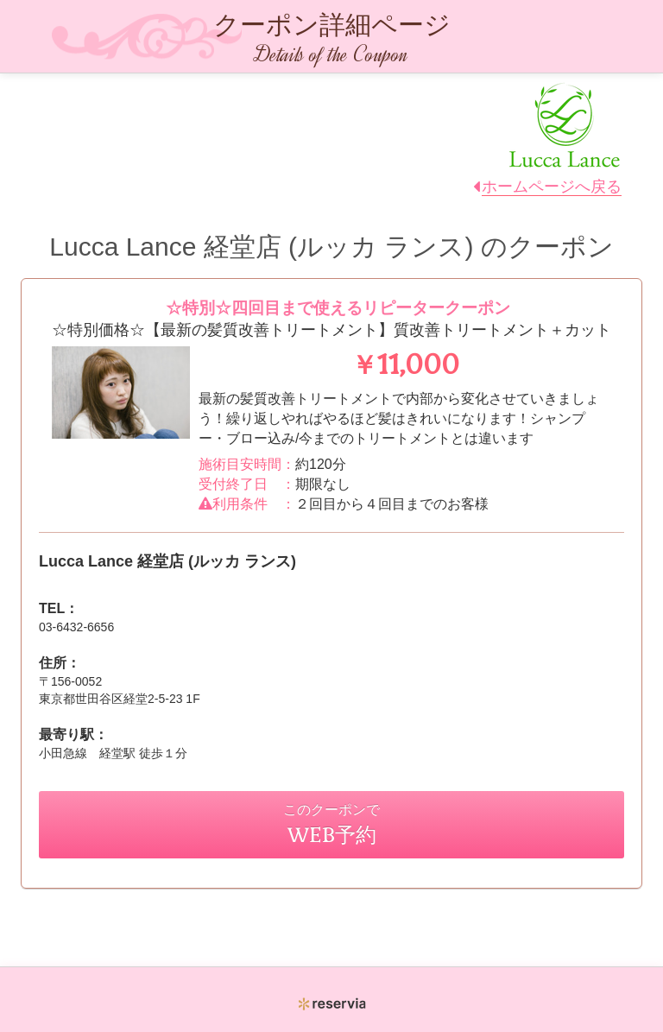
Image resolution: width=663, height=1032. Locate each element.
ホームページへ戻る (552, 186)
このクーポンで (331, 824)
